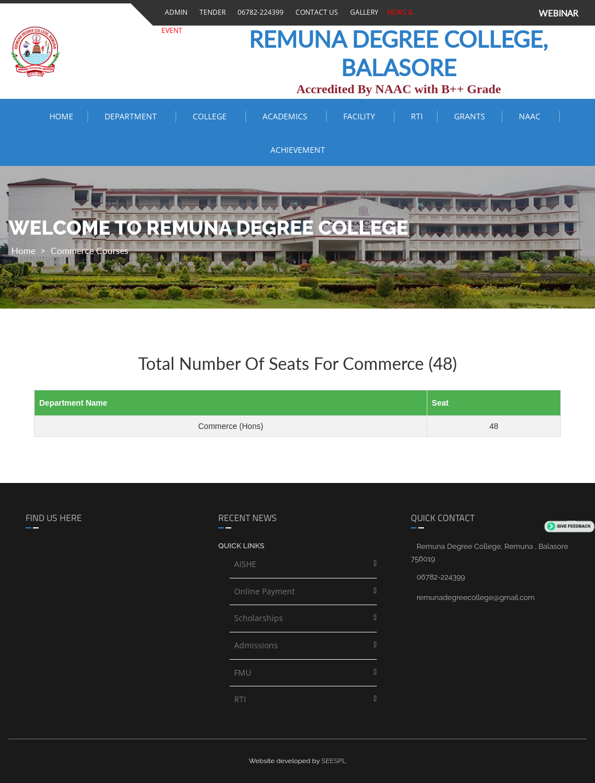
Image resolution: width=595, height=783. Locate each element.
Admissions (256, 645)
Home (61, 116)
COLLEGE (212, 116)
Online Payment (264, 591)
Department (133, 116)
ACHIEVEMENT (298, 149)
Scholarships (258, 618)
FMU (242, 672)
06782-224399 (259, 12)
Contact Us (315, 12)
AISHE (245, 564)
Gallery (362, 12)
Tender (211, 12)
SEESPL (334, 761)
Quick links (241, 546)
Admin (174, 12)
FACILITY (361, 116)
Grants (471, 116)
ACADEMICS (287, 116)
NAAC (532, 116)
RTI (417, 116)
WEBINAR (558, 13)
